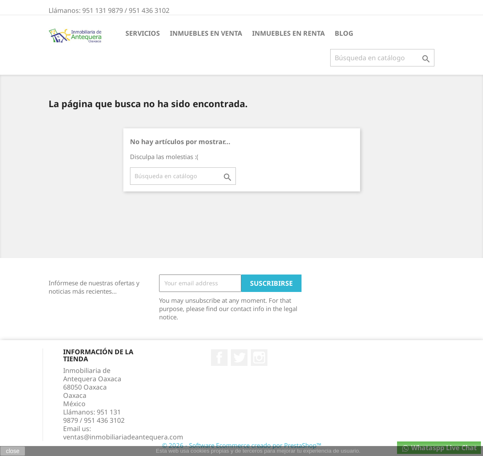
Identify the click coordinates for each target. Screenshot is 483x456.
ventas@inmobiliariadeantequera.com (123, 436)
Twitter (239, 357)
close (13, 451)
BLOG (344, 33)
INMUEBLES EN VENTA (206, 33)
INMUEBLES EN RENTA (288, 33)
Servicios (142, 33)
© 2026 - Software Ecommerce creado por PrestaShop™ (241, 445)
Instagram (259, 357)
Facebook (219, 357)
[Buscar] (382, 57)
